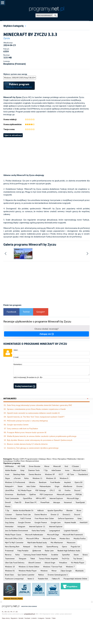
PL (3, 612)
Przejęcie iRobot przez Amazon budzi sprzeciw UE (26, 432)
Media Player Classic (13, 534)
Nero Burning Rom (12, 546)
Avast (7, 474)
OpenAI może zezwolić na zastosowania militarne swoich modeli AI (33, 413)
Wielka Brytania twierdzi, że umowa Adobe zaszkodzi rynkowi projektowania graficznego (41, 436)
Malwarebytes (45, 486)
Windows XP (50, 474)
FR (11, 612)
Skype (7, 478)
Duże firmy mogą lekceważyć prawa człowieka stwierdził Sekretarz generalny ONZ (39, 405)
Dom (23, 461)
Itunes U (31, 578)
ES (8, 612)
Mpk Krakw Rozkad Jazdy (37, 542)
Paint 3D (18, 502)
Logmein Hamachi (71, 530)
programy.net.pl (29, 614)
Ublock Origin (50, 562)
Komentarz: (18, 364)
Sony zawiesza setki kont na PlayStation (22, 428)
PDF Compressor (46, 494)
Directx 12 (55, 514)
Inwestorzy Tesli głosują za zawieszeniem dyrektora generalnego (33, 448)
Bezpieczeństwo (32, 461)
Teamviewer (10, 558)
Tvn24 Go (65, 558)
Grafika (17, 461)
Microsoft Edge (73, 498)
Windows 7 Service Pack (52, 566)
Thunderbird (83, 474)
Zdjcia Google (66, 570)
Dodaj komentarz (25, 386)
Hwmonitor (9, 526)
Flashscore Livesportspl (14, 578)
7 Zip (46, 470)
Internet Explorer (56, 498)
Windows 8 (64, 478)
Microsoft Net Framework (73, 534)
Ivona (67, 470)
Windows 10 (51, 478)
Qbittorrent (36, 550)
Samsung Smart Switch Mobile (35, 554)
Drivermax (9, 494)
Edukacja (42, 459)
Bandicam (42, 482)
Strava (85, 554)
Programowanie (31, 459)
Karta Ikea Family (38, 530)
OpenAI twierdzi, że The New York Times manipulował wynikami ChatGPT (36, 417)
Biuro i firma (52, 459)
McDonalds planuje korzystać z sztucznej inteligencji (27, 421)
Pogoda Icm (75, 546)
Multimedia (71, 459)
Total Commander (12, 498)
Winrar (46, 466)
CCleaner (75, 466)
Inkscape (56, 502)
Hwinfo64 (83, 522)
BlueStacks (21, 494)
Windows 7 (70, 566)
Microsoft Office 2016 (13, 538)
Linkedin (34, 618)
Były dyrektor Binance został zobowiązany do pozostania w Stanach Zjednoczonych (39, 440)
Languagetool (54, 530)
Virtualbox (63, 562)
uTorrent (17, 478)
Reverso (8, 554)
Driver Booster (34, 466)
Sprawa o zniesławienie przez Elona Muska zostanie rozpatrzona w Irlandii (36, 409)
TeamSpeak (80, 502)
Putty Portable (22, 550)
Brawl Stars (9, 575)
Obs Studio (38, 546)
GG (60, 490)
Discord (77, 490)
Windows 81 (10, 570)
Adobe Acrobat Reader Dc (23, 510)
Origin (57, 486)
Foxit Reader (55, 482)
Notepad (26, 546)
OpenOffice (27, 498)
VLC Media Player (25, 490)
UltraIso (32, 482)
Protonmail (9, 550)
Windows (44, 570)
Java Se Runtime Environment (16, 530)
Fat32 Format (25, 518)
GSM (22, 459)
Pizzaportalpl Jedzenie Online (75, 578)
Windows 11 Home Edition (29, 566)
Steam (20, 486)
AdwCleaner (56, 470)
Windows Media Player (28, 570)
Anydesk (67, 482)
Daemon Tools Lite (23, 514)
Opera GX (78, 482)
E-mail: (16, 357)
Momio (7, 506)
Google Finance (41, 522)
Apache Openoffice (55, 510)
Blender (70, 510)
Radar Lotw (49, 550)
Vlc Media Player (77, 562)
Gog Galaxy (9, 522)
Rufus (26, 478)
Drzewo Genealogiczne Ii (58, 575)
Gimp (22, 470)
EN (6, 612)
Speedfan (66, 554)
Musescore (71, 542)
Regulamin (14, 618)
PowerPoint (45, 502)
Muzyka (16, 459)
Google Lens (56, 522)
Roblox (41, 575)
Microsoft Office (32, 538)
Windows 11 (37, 478)
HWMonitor (9, 466)
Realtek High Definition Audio (69, 550)
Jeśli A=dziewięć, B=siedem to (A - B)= (28, 377)
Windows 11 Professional (15, 482)
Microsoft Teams (79, 470)
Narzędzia (62, 459)
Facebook (11, 311)
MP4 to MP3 (41, 498)
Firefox (67, 490)
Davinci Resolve (35, 474)
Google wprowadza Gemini (17, 424)
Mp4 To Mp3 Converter (14, 542)
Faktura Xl (56, 578)
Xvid (66, 466)
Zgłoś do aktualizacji (13, 135)
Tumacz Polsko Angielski (48, 558)
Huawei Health (70, 522)
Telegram (22, 558)
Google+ (40, 311)
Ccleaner (8, 514)
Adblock (40, 510)
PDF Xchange (40, 490)
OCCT (61, 474)
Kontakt (21, 618)
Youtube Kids (43, 578)
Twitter (26, 311)
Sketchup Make (19, 474)
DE (17, 612)
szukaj (55, 15)
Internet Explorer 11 (37, 526)
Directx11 (66, 514)
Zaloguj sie (47, 333)
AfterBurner (67, 486)
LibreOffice (9, 490)
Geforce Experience (66, 518)
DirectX (8, 502)
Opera (64, 546)
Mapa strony (6, 618)
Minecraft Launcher (64, 494)
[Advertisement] (46, 155)
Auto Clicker (31, 486)
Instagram (21, 526)
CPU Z (52, 490)
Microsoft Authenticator (34, 534)
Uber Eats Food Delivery (14, 562)
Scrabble (54, 554)
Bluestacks (80, 570)
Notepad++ (9, 486)
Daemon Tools (34, 470)
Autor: (16, 350)
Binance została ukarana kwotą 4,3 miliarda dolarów (27, 444)
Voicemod (68, 502)
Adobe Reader (10, 470)
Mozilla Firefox (80, 538)
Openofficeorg (52, 546)
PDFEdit (79, 494)
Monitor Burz (65, 538)
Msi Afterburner (57, 542)
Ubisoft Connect (34, 562)
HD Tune (70, 474)
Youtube (47, 618)
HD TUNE (21, 466)
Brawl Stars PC (31, 502)
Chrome (79, 486)
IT (14, 612)
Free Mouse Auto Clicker (44, 518)
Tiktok (32, 558)
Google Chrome (24, 522)
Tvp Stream (77, 558)
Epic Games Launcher (26, 575)
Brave (79, 510)
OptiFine (32, 494)
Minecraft (57, 466)
